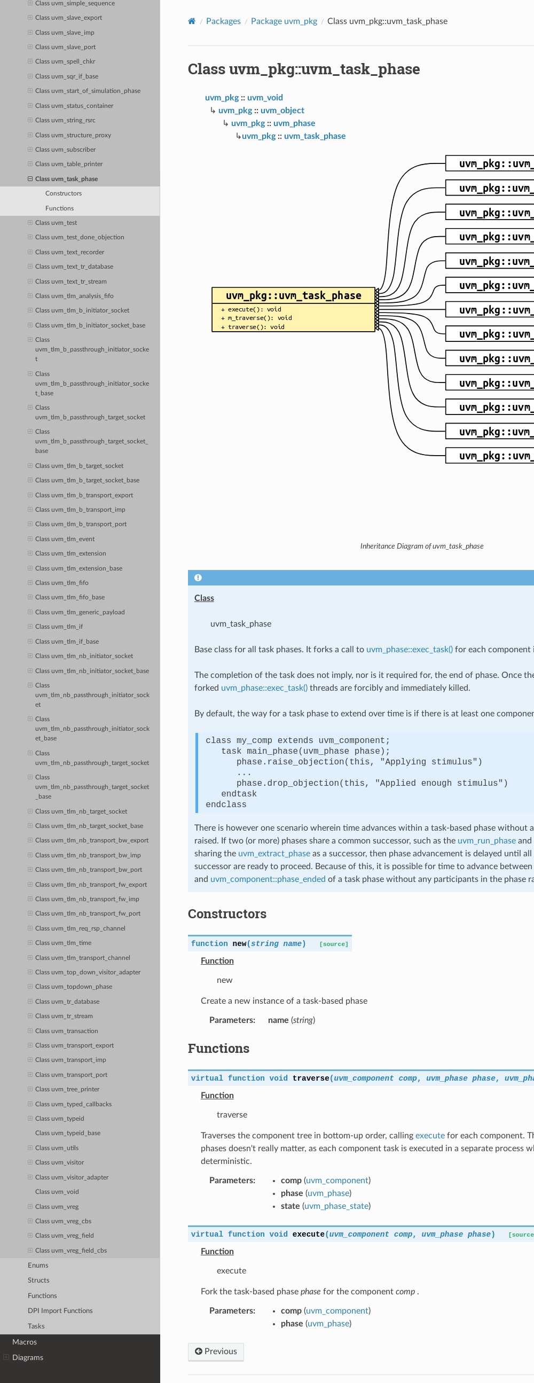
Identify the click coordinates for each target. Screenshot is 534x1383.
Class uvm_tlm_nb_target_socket (77, 812)
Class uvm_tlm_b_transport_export (80, 496)
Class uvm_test (52, 223)
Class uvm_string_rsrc (62, 121)
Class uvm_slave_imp (61, 33)
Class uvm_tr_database (63, 1002)
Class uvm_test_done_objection (76, 238)
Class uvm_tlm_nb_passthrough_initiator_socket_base (89, 728)
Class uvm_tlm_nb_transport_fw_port (84, 914)
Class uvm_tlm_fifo (58, 583)
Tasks (36, 1326)
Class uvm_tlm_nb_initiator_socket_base (88, 671)
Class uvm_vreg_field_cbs (67, 1251)
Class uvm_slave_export (65, 18)
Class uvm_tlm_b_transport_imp (76, 510)
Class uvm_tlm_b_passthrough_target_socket (86, 411)
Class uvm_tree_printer (63, 1090)
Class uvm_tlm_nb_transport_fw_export (87, 885)
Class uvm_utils (53, 1148)
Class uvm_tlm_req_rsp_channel (76, 929)
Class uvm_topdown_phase (70, 987)
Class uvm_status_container (70, 106)
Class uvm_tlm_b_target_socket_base (83, 481)
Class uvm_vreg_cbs (59, 1221)
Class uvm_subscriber (62, 150)
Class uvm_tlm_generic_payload (76, 613)
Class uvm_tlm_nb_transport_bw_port (85, 870)
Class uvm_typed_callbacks (70, 1104)
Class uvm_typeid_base (67, 1133)
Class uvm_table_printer (65, 164)
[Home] (192, 21)
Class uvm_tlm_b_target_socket (75, 466)
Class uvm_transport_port (67, 1075)
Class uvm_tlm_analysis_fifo (71, 296)
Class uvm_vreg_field (61, 1236)
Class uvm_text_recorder (66, 252)
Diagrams (23, 1358)
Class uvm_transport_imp (67, 1060)
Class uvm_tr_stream (60, 1016)
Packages (223, 21)
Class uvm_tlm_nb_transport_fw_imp (83, 899)
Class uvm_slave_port (62, 47)
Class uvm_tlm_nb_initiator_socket (80, 656)
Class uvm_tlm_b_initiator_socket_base (86, 326)
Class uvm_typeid (56, 1119)
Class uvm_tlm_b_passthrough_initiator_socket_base (88, 383)
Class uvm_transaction (63, 1031)
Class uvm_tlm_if (55, 627)
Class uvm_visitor (56, 1163)
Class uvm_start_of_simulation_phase (84, 91)
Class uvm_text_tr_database (70, 267)
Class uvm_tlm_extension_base (75, 569)
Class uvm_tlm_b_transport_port (77, 524)
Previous (216, 1351)
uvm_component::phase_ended (268, 879)
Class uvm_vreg (53, 1207)
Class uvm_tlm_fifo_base (66, 598)
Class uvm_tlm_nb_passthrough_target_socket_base (88, 786)
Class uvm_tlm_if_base (63, 642)
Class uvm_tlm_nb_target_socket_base (85, 826)
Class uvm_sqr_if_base (63, 77)
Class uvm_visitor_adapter (68, 1178)
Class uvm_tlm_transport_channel (79, 958)
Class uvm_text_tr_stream (67, 282)
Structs (39, 1280)
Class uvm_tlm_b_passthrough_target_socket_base (88, 440)
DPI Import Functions (60, 1311)
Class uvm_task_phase (63, 179)
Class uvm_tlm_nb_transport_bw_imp (84, 856)
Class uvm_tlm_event (61, 539)
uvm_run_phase (487, 841)
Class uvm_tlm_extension (67, 554)
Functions (59, 209)
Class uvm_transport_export (71, 1046)
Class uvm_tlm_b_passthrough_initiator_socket (88, 348)
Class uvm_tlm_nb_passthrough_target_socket (88, 757)
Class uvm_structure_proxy (69, 135)
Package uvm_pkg (284, 21)
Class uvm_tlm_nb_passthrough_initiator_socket (89, 694)
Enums (38, 1265)
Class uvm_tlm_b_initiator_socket (78, 311)
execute (430, 1135)
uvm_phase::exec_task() (409, 649)
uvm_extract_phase (274, 853)
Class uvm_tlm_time (59, 943)
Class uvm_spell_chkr (61, 62)
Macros (24, 1342)
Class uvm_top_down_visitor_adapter (84, 973)
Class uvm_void (57, 1192)
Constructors (63, 194)
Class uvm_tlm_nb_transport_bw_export (88, 841)
